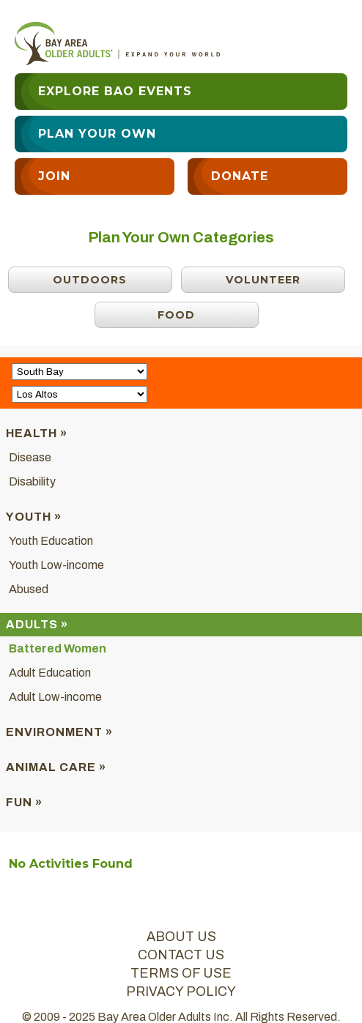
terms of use (181, 973)
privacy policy (181, 991)
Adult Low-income (55, 697)
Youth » (34, 516)
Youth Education (51, 541)
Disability (32, 481)
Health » (36, 433)
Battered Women (57, 648)
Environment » (59, 732)
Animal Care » (56, 767)
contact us (181, 955)
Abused (28, 589)
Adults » (37, 624)
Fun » (24, 802)
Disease (30, 457)
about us (181, 936)
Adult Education (50, 672)
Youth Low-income (56, 565)
